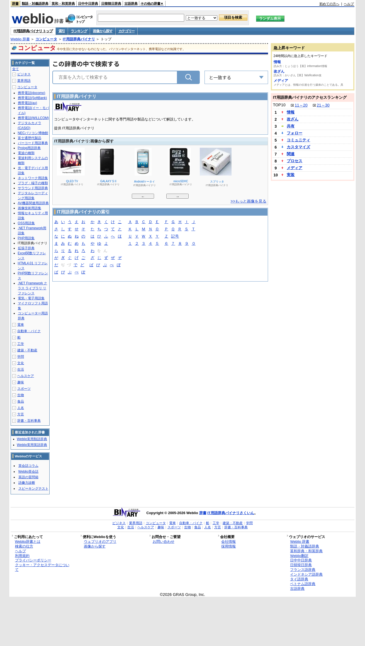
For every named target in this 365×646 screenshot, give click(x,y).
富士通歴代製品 (29, 138)
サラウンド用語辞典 (33, 188)
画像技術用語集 (29, 208)
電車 (20, 325)
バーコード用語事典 (33, 143)
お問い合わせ (163, 541)
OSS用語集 (26, 223)
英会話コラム (28, 466)
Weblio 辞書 (20, 39)
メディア (281, 80)
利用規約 (22, 556)
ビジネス (24, 74)
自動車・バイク (29, 331)
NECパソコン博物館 (33, 133)
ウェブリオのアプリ (100, 541)
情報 (277, 62)
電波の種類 (26, 153)
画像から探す (102, 31)
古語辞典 (131, 3)
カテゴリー (126, 31)
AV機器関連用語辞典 (33, 203)
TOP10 (279, 105)
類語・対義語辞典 (35, 3)
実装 (291, 174)
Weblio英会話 (28, 472)
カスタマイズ (298, 147)
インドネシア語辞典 (306, 574)
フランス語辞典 (302, 570)
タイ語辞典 (299, 579)
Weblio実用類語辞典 (32, 439)
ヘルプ (349, 4)
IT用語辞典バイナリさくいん (230, 513)
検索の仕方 (24, 546)
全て (15, 69)
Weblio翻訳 (299, 556)
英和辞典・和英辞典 (306, 551)
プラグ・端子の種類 (33, 183)
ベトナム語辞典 (302, 584)
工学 (20, 344)
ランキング (79, 31)
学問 (20, 357)
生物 (20, 395)
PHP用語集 (26, 238)
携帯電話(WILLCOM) (33, 118)
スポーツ (24, 389)
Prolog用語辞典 (29, 148)
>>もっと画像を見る (249, 201)
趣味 (20, 382)
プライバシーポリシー (33, 560)
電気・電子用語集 (31, 298)
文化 (20, 363)
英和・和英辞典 (63, 3)
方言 (20, 414)
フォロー (294, 133)
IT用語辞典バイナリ (79, 39)
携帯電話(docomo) (31, 93)
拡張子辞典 (26, 248)
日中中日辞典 (88, 3)
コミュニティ (298, 140)
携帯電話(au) (27, 103)
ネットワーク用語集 (33, 178)
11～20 (301, 105)
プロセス (294, 161)
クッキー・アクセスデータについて (42, 567)
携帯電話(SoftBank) (32, 98)
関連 (291, 154)
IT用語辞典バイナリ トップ (33, 31)
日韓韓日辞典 (111, 3)
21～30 (323, 105)
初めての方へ (329, 4)
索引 (62, 31)
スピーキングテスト (33, 488)
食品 (20, 401)
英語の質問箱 (28, 477)
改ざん (279, 71)
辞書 (15, 3)
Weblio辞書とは (27, 541)
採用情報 (228, 546)
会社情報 (228, 541)
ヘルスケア (25, 376)
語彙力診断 (26, 483)
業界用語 (24, 81)
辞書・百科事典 (29, 421)
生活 (20, 369)
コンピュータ (46, 39)
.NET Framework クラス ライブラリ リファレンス (32, 288)
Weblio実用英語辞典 (32, 445)
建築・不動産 (27, 350)
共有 (291, 126)
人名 (20, 408)
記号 (175, 236)
